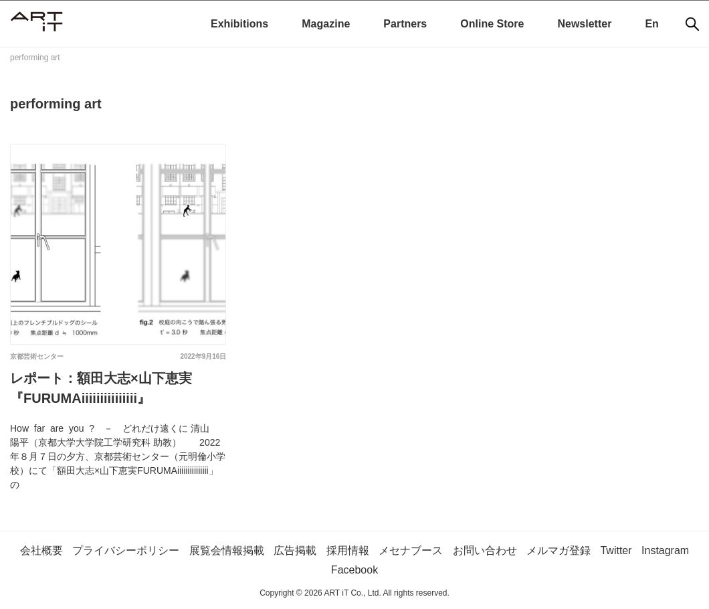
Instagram (665, 550)
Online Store (492, 23)
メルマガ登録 (558, 550)
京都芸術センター (37, 356)
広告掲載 (295, 550)
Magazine (326, 23)
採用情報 (347, 550)
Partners (405, 23)
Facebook (354, 570)
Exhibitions (239, 23)
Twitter (615, 550)
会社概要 (41, 550)
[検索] (692, 24)
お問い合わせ (485, 550)
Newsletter (584, 23)
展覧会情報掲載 (226, 550)
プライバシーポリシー (125, 550)
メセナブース (411, 550)
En (651, 23)
